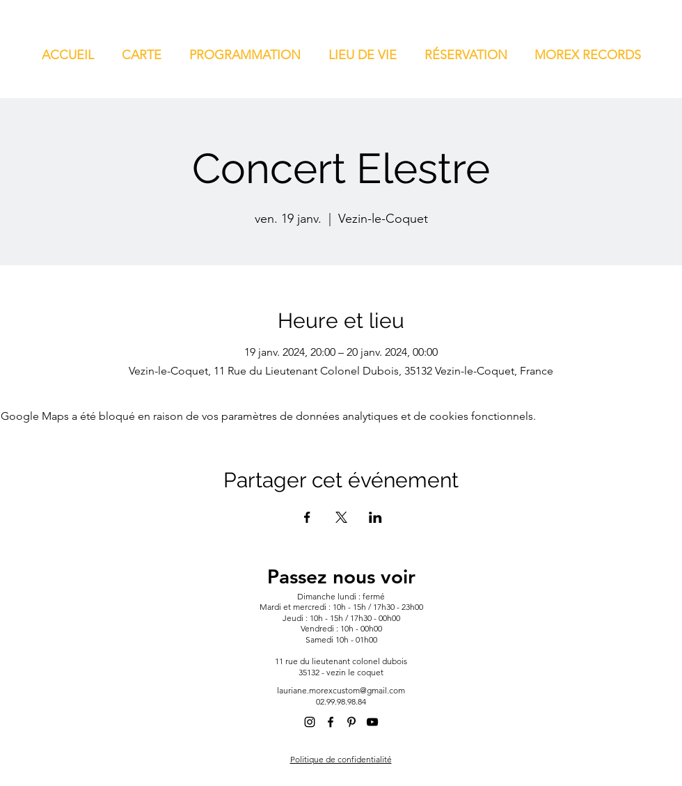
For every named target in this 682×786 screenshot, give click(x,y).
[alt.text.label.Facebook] (331, 722)
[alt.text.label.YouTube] (372, 722)
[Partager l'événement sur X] (341, 517)
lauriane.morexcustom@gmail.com (341, 690)
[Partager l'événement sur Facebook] (307, 517)
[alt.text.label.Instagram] (310, 722)
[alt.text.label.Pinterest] (351, 722)
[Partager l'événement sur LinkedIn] (375, 517)
